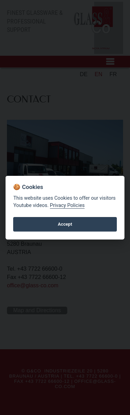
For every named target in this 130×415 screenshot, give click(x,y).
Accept (65, 224)
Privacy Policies (67, 205)
